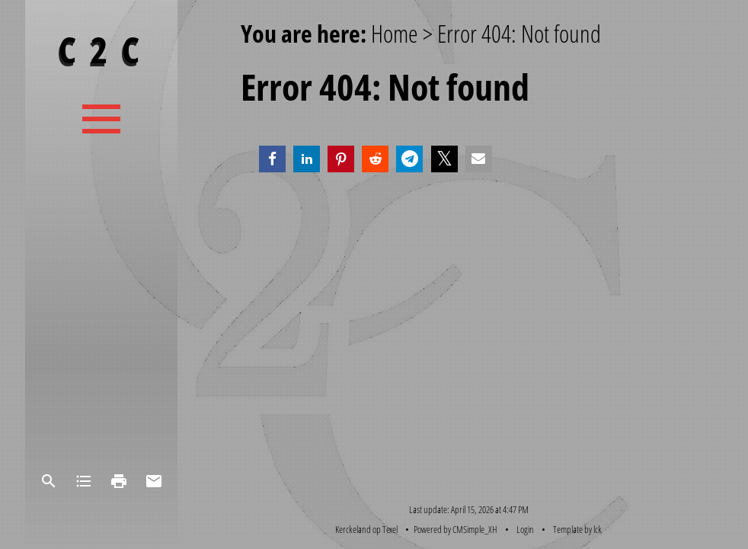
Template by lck (577, 529)
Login (525, 529)
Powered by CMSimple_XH (455, 529)
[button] (272, 159)
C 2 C (101, 49)
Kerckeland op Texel (366, 529)
